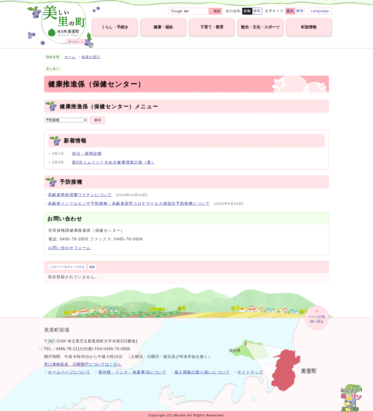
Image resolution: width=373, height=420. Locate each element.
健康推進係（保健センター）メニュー (109, 106)
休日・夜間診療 (87, 153)
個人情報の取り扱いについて (202, 372)
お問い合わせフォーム (69, 248)
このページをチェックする (67, 267)
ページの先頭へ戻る (316, 319)
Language (320, 11)
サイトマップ (250, 372)
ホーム (70, 57)
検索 (217, 11)
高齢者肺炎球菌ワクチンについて (80, 195)
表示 (97, 120)
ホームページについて (69, 372)
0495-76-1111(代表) (74, 349)
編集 (92, 267)
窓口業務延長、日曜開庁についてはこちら (82, 364)
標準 (257, 11)
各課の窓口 (91, 57)
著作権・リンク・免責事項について (132, 372)
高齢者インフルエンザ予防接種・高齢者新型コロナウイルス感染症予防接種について (129, 203)
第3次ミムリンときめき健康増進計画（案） (113, 162)
